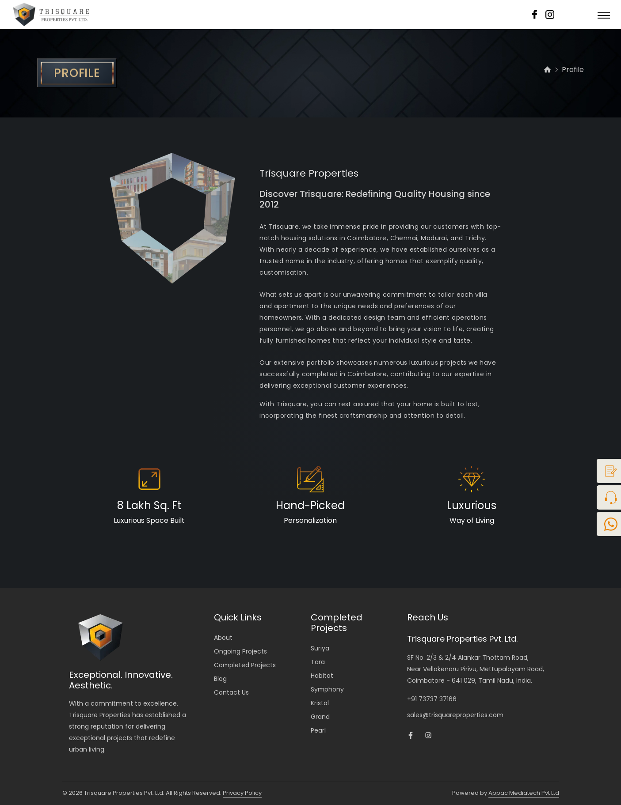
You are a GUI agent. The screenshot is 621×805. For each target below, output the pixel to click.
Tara (318, 662)
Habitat (322, 675)
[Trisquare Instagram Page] (428, 736)
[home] (547, 71)
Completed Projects (245, 665)
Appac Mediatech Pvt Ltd (523, 793)
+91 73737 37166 (432, 699)
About (223, 637)
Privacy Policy (242, 793)
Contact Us (231, 692)
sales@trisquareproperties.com (455, 715)
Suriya (320, 648)
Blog (220, 678)
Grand (320, 716)
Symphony (327, 689)
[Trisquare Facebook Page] (410, 736)
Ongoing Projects (240, 651)
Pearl (318, 730)
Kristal (320, 703)
